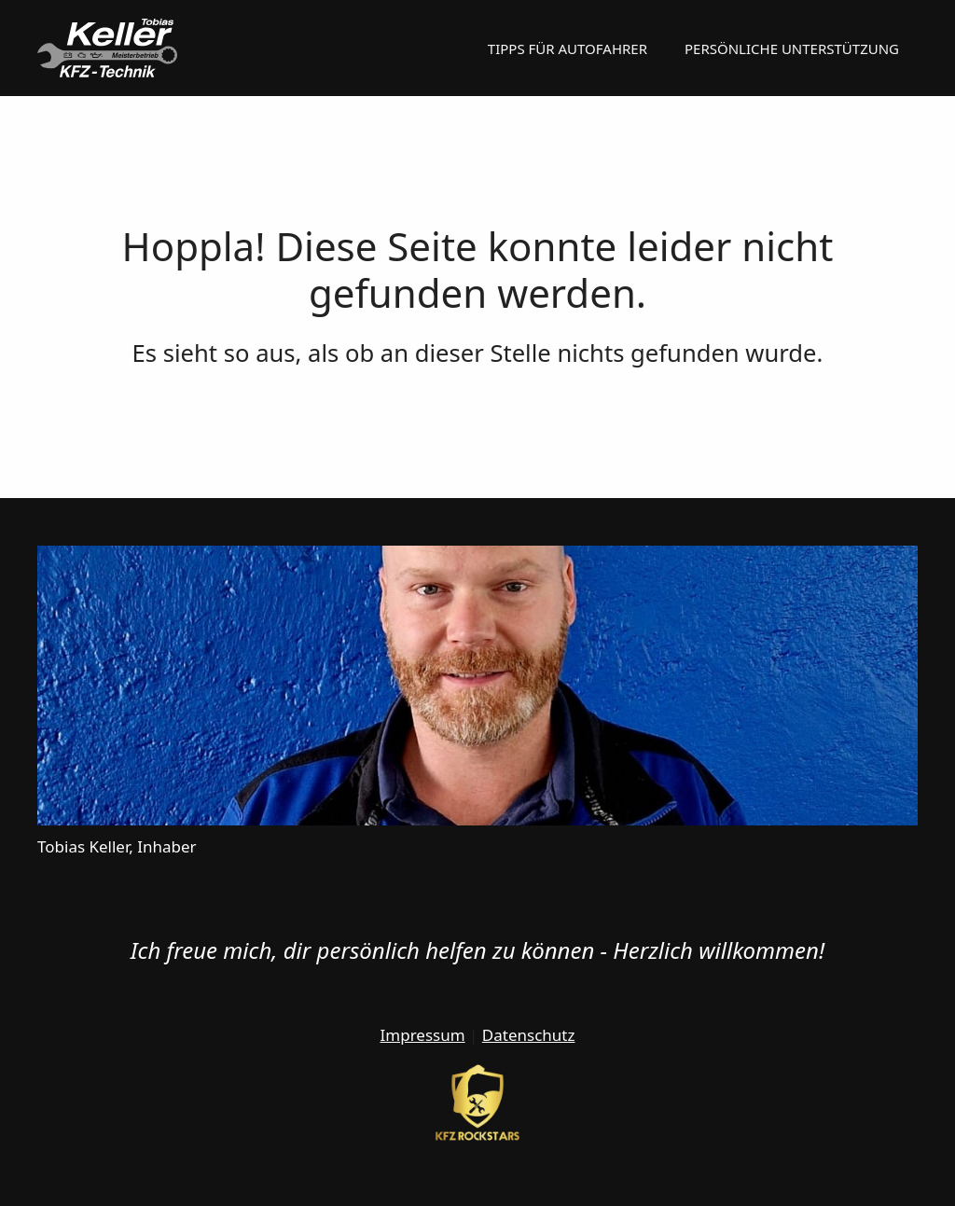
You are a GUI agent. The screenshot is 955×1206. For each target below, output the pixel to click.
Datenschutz (528, 1035)
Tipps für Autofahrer (567, 48)
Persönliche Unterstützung (792, 48)
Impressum (423, 1035)
